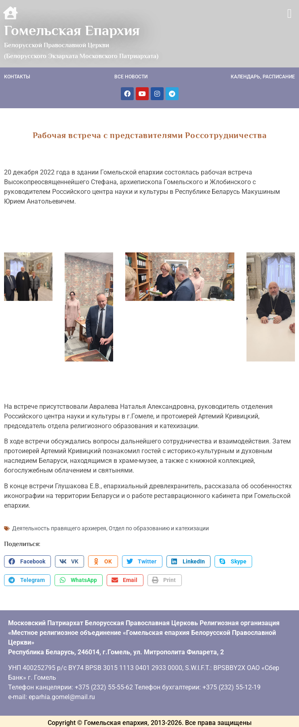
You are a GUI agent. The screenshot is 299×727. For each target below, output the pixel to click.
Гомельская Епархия (72, 30)
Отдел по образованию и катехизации (159, 527)
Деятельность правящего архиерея (59, 527)
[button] (289, 13)
